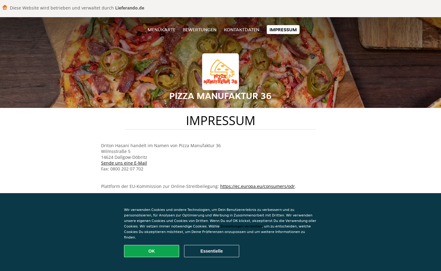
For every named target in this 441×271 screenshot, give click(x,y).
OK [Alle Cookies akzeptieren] (152, 251)
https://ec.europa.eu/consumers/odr (257, 186)
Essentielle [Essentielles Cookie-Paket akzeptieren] (211, 251)
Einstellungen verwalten (241, 226)
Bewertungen (200, 29)
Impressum (283, 29)
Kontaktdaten (241, 29)
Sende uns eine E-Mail (124, 163)
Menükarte (161, 29)
